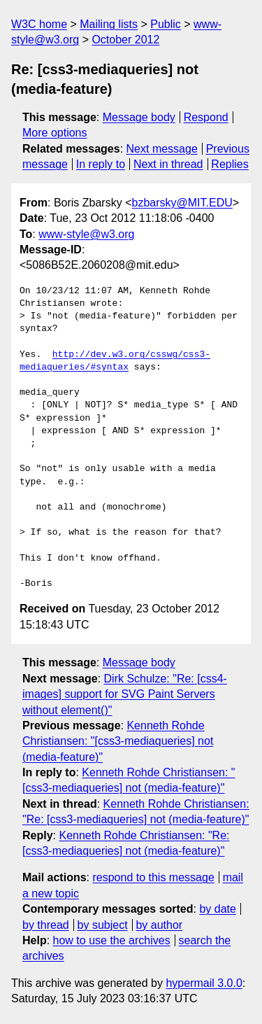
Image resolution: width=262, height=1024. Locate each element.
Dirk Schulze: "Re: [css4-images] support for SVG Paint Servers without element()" (124, 694)
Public (165, 24)
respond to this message (153, 877)
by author (159, 925)
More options (54, 133)
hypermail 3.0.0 (204, 983)
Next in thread (168, 164)
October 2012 (125, 39)
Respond (206, 117)
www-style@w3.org (86, 234)
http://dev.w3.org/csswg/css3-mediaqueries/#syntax (115, 361)
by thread (45, 925)
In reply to (100, 164)
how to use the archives (111, 940)
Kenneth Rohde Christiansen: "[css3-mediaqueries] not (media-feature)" (117, 741)
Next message (162, 149)
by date (217, 909)
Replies (229, 164)
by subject (103, 925)
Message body (139, 117)
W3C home (39, 24)
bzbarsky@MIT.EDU (181, 203)
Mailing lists (109, 24)
